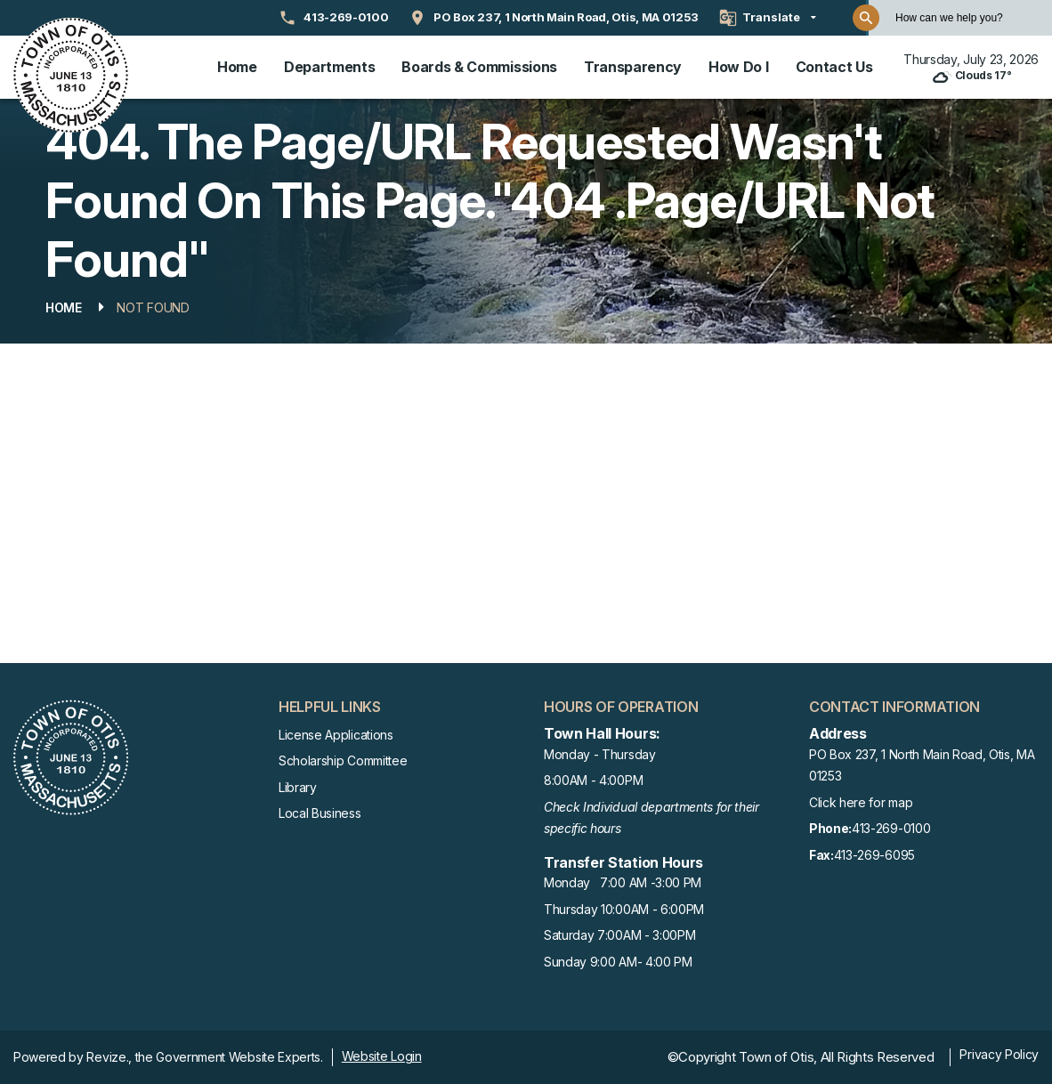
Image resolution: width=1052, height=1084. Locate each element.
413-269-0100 (869, 829)
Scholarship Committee (343, 760)
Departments (329, 67)
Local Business (320, 813)
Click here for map (860, 802)
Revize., (108, 1056)
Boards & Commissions (479, 67)
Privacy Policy (999, 1054)
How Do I (738, 67)
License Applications (336, 734)
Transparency (633, 67)
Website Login (382, 1056)
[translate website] (767, 18)
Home (237, 67)
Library (298, 787)
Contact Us (834, 67)
